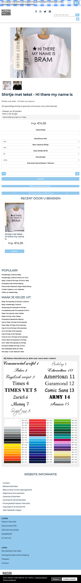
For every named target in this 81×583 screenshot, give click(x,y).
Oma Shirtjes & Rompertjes (12, 331)
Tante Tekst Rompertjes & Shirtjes (14, 340)
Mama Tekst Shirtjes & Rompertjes (14, 322)
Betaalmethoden (10, 486)
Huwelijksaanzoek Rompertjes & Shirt (15, 310)
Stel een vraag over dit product (40, 186)
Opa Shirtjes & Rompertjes (11, 334)
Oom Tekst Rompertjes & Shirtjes (14, 343)
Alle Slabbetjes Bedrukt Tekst (12, 349)
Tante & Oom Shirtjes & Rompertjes (15, 337)
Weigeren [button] (56, 579)
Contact (6, 483)
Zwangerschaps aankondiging (15, 555)
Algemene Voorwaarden (13, 493)
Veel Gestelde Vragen (12, 510)
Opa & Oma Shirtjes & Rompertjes (14, 328)
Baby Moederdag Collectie (11, 304)
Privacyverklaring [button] (9, 580)
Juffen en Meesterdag (10, 292)
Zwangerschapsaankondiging (12, 319)
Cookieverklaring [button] (41, 578)
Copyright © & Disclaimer (14, 507)
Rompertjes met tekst (11, 551)
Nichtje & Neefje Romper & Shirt (13, 346)
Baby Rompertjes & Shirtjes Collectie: (15, 302)
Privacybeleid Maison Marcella (16, 503)
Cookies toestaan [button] (69, 579)
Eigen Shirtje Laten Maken (11, 316)
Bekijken (14, 251)
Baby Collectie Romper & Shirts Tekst (15, 281)
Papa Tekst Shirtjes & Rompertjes (14, 325)
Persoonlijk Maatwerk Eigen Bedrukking (16, 286)
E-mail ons (6, 538)
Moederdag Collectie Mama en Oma (15, 278)
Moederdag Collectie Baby (11, 275)
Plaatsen (5, 559)
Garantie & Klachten (11, 497)
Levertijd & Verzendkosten (14, 500)
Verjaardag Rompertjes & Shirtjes (14, 307)
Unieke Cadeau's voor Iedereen (13, 289)
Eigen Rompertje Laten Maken (13, 313)
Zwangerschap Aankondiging (12, 283)
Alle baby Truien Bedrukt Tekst (13, 352)
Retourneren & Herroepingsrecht (17, 490)
